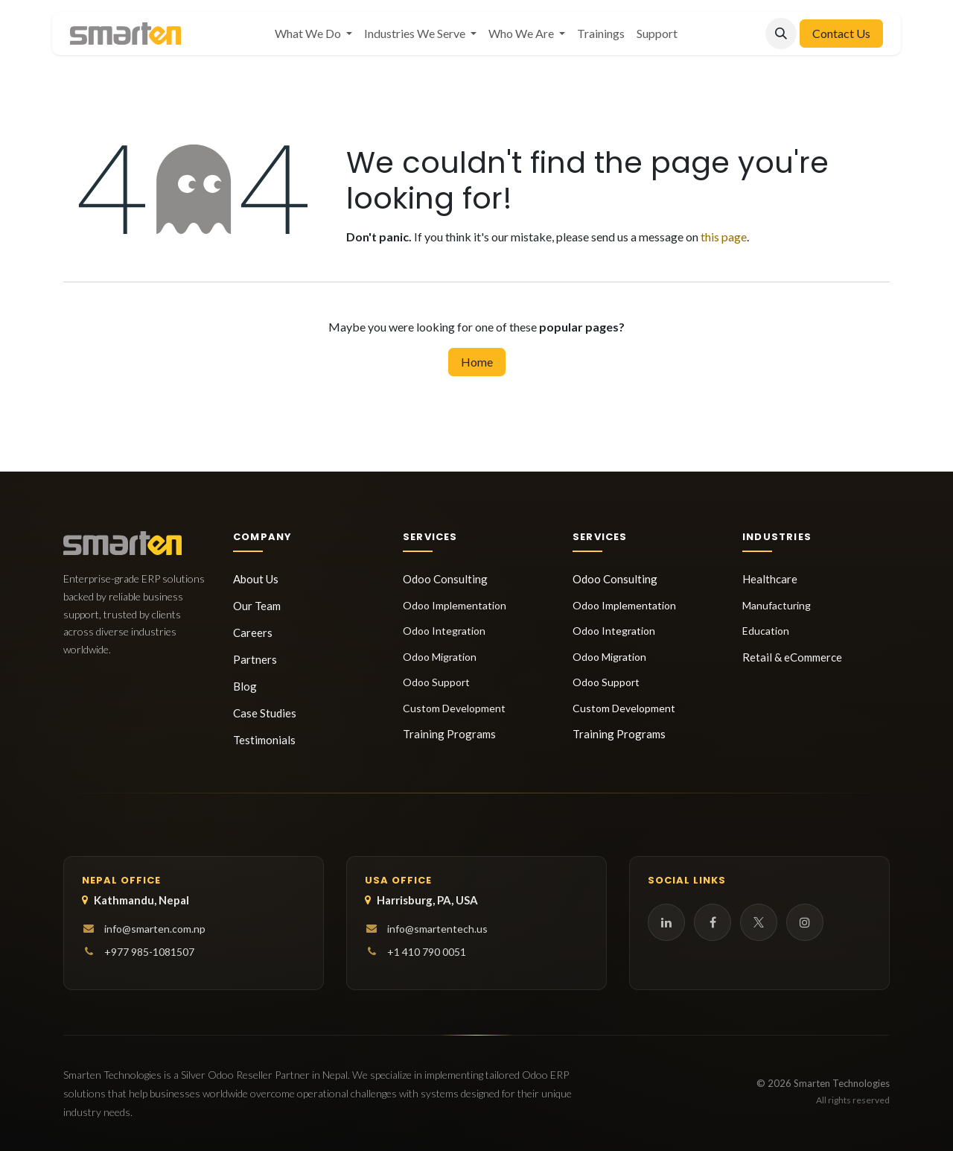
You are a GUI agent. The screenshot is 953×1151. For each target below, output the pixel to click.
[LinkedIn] (666, 922)
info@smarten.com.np (154, 928)
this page (724, 236)
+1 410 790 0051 (426, 951)
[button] (781, 33)
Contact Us (841, 33)
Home (477, 362)
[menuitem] (313, 33)
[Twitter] (758, 922)
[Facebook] (712, 922)
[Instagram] (804, 922)
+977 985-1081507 (149, 951)
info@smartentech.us (437, 928)
